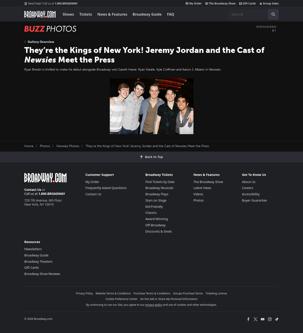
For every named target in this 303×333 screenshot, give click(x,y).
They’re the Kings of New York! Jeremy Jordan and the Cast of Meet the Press (147, 146)
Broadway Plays (156, 194)
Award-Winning (156, 219)
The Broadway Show (220, 3)
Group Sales (269, 3)
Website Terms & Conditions (113, 293)
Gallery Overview (39, 42)
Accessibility (250, 194)
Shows (68, 14)
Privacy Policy (84, 293)
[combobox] (253, 14)
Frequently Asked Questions (106, 188)
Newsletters (33, 249)
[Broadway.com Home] (40, 14)
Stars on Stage (155, 200)
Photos (45, 146)
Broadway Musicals (159, 188)
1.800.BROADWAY (51, 3)
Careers (247, 188)
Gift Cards (247, 3)
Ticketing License (216, 293)
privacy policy (153, 305)
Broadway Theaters (38, 261)
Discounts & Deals (158, 231)
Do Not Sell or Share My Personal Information (168, 299)
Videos (198, 194)
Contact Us (32, 189)
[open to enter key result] (273, 14)
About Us (248, 182)
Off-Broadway (155, 225)
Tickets (85, 14)
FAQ (170, 14)
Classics (151, 212)
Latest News (202, 188)
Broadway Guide (147, 14)
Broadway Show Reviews (42, 274)
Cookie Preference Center (122, 299)
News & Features (112, 14)
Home (28, 146)
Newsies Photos (67, 146)
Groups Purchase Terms (188, 293)
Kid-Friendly (154, 206)
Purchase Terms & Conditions (152, 293)
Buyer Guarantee (254, 200)
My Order (194, 3)
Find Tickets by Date (159, 182)
